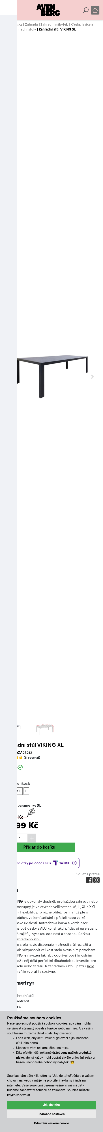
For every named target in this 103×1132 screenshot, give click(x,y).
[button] (10, 376)
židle (90, 966)
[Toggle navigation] (6, 10)
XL (7, 791)
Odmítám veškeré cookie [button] (51, 1123)
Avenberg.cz (12, 24)
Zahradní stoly (25, 29)
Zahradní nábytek (54, 24)
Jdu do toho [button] (51, 1105)
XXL (17, 791)
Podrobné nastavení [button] (51, 1114)
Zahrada (31, 24)
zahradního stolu (28, 939)
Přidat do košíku (39, 847)
